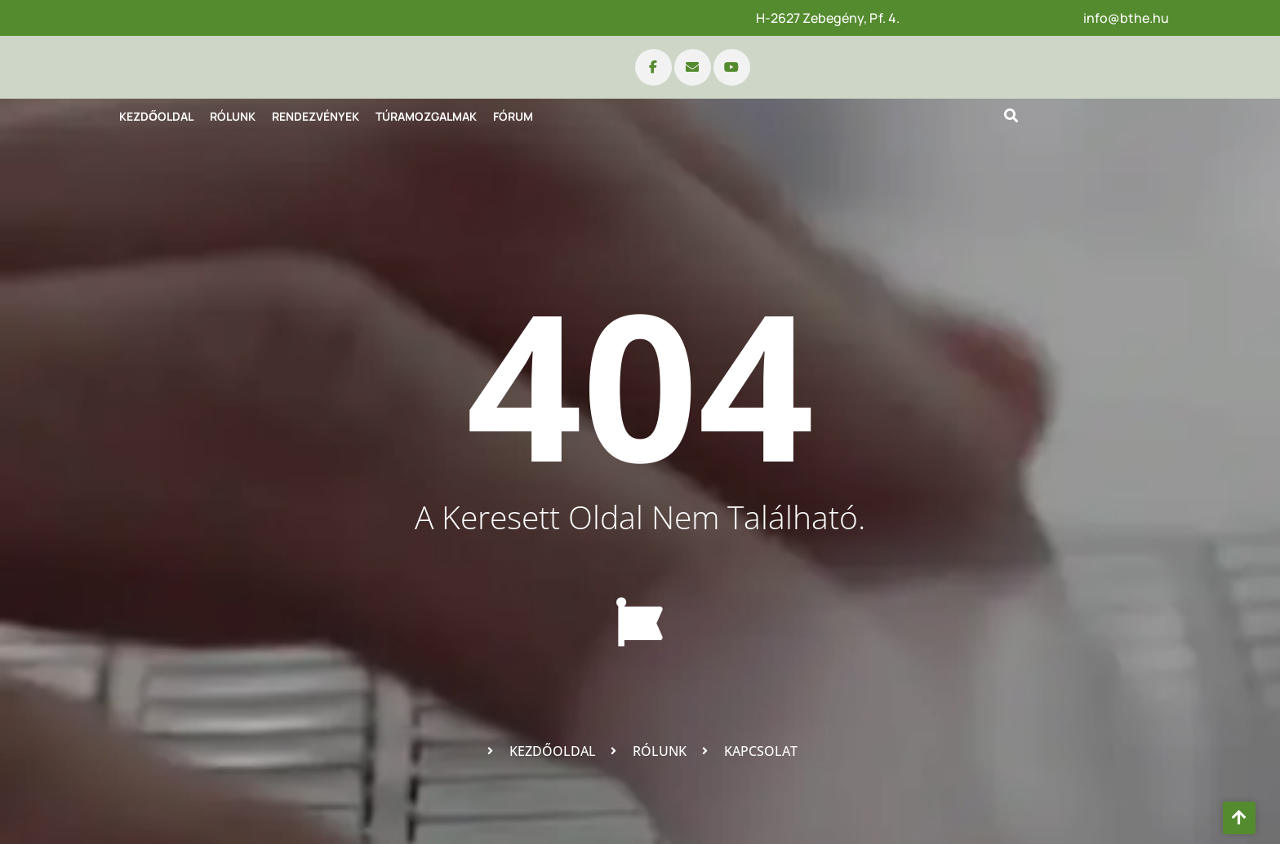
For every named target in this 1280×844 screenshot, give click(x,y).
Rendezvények (315, 116)
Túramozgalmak (426, 116)
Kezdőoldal (156, 116)
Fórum (513, 116)
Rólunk (233, 116)
